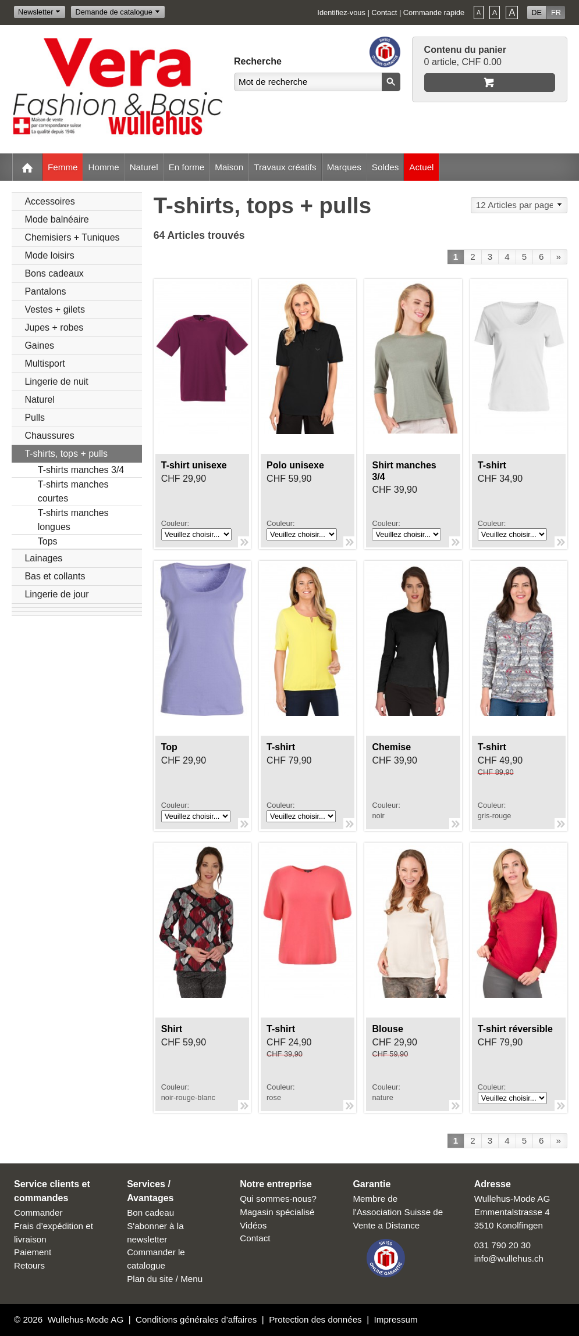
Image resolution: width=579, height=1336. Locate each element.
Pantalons (45, 291)
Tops (48, 541)
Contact (384, 12)
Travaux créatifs (285, 167)
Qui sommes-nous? (278, 1199)
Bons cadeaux (53, 273)
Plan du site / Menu (165, 1279)
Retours (29, 1265)
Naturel (144, 167)
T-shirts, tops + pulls (66, 454)
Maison (229, 167)
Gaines (39, 345)
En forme (187, 167)
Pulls (34, 417)
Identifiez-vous (341, 12)
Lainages (43, 558)
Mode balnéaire (56, 219)
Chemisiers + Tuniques (71, 237)
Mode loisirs (49, 255)
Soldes (385, 167)
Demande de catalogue (113, 12)
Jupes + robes (53, 327)
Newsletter (35, 12)
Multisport (44, 363)
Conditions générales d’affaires (196, 1319)
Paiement (32, 1252)
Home (27, 167)
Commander (38, 1212)
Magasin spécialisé (277, 1212)
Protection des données (315, 1319)
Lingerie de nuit (56, 381)
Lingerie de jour (56, 594)
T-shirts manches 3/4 (81, 470)
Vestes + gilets (54, 309)
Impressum (396, 1319)
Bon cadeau (150, 1212)
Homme (103, 167)
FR (556, 12)
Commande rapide (433, 12)
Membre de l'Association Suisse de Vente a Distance (398, 1212)
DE (536, 12)
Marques (344, 167)
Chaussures (49, 435)
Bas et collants (54, 576)
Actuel (421, 167)
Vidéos (253, 1225)
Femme (62, 167)
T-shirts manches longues (73, 520)
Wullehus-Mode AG (86, 1319)
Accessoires (49, 201)
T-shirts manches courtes (73, 491)
